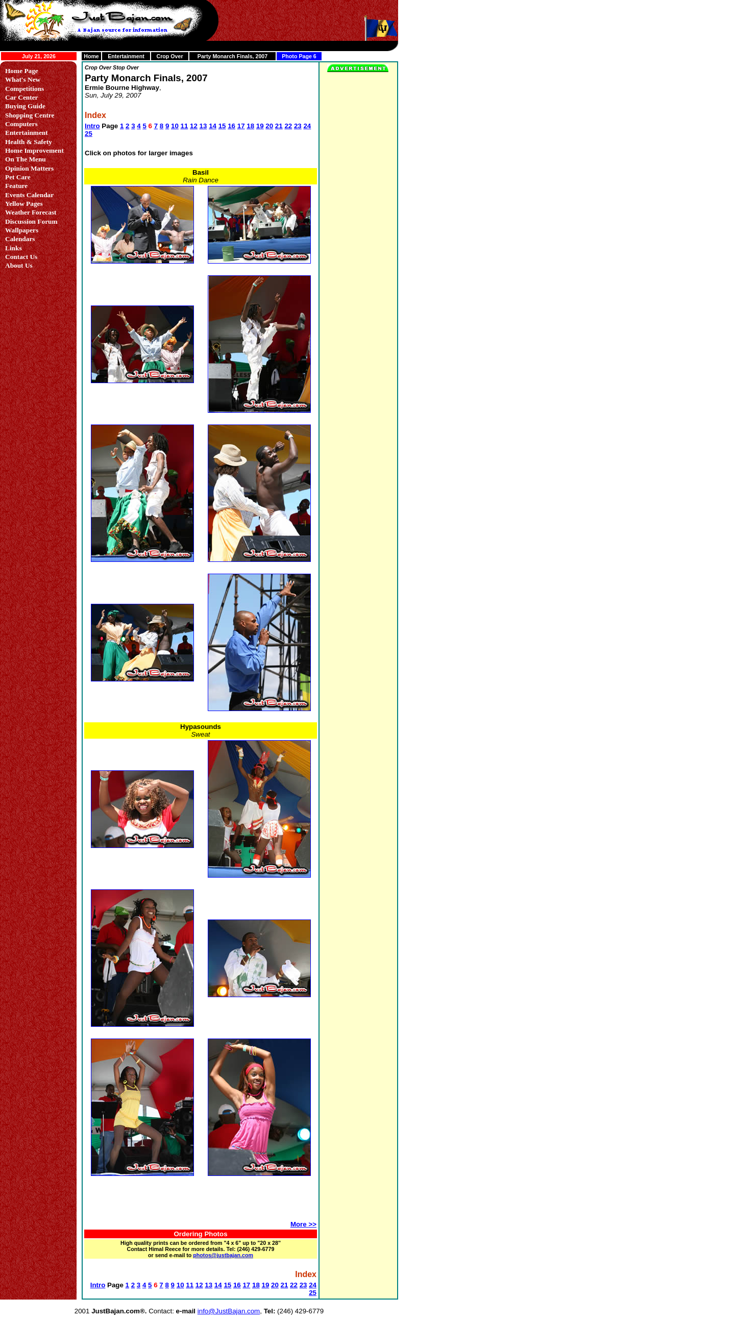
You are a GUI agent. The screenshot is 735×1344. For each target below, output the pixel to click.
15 (222, 126)
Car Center (21, 97)
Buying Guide (25, 106)
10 (175, 126)
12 (194, 126)
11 (184, 126)
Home (91, 56)
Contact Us (21, 257)
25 (88, 133)
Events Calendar (29, 195)
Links (13, 248)
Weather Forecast (31, 212)
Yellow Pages (24, 203)
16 (231, 126)
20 (269, 126)
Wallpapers (21, 230)
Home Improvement (34, 150)
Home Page (21, 71)
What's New (22, 79)
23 (298, 126)
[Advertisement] (200, 1203)
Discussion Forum (31, 221)
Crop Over (169, 56)
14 (212, 126)
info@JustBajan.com (229, 1311)
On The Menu (25, 159)
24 (307, 126)
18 (250, 126)
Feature (16, 186)
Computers (21, 124)
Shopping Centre (29, 115)
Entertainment (126, 56)
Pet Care (18, 177)
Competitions (24, 88)
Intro (92, 126)
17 (241, 126)
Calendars (20, 239)
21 (279, 126)
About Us (19, 265)
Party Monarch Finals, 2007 (232, 56)
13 (203, 126)
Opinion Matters (29, 168)
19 (260, 126)
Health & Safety (28, 142)
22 (288, 126)
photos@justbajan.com (223, 1255)
